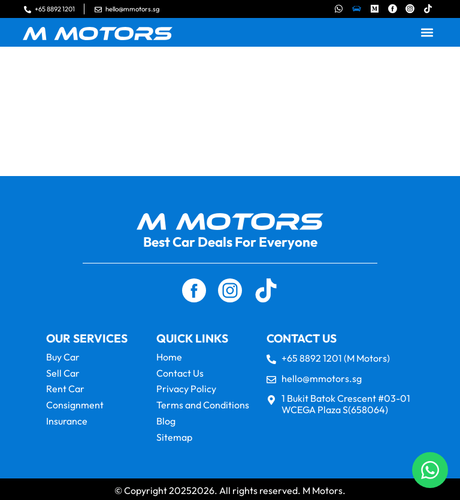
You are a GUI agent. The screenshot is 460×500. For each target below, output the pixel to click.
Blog (165, 419)
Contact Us (180, 372)
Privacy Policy (186, 388)
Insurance (66, 419)
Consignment (75, 403)
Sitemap (174, 435)
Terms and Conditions (202, 403)
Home (169, 357)
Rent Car (65, 388)
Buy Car (63, 357)
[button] (427, 33)
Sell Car (63, 372)
